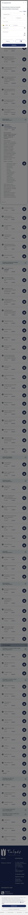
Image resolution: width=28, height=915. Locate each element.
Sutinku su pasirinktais (14, 909)
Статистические (9, 912)
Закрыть (8, 41)
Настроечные (18, 912)
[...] (13, 28)
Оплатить (14, 45)
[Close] (25, 2)
